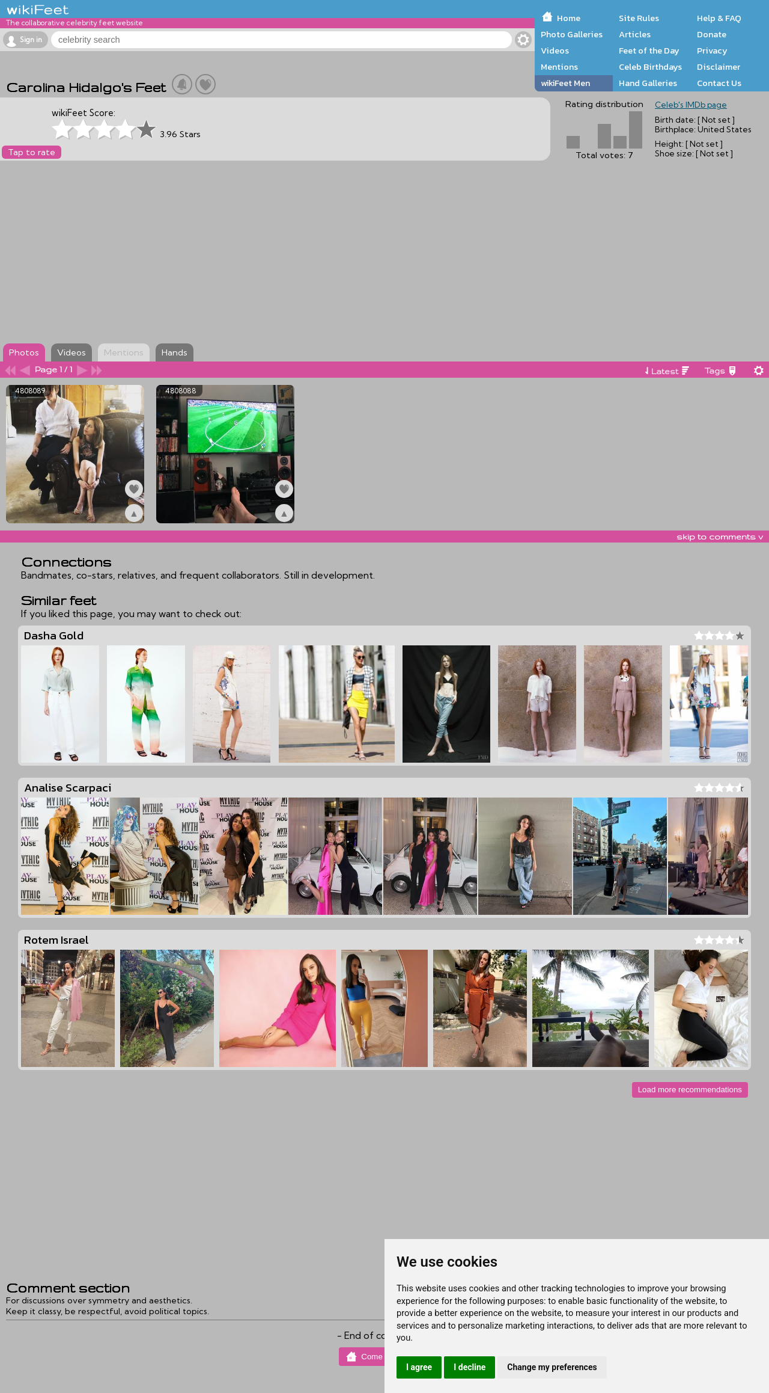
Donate (711, 34)
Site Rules (639, 18)
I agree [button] (419, 1367)
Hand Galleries (648, 83)
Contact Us (719, 83)
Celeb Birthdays (650, 66)
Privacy (712, 50)
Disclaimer (718, 66)
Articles (635, 34)
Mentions (559, 66)
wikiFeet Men (565, 83)
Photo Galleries (572, 34)
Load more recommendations (690, 1089)
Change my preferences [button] (552, 1367)
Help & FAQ (719, 18)
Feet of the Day (649, 50)
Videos (555, 50)
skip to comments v (719, 536)
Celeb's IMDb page (691, 104)
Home (568, 18)
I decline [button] (469, 1367)
